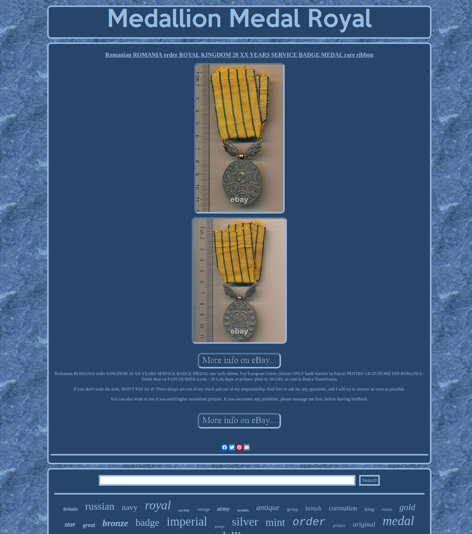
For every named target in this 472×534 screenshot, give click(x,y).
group (292, 509)
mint (275, 522)
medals (243, 510)
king (370, 509)
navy (130, 507)
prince (339, 525)
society (184, 510)
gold (407, 507)
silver (245, 521)
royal (158, 505)
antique (268, 507)
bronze (115, 523)
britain (70, 509)
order (309, 522)
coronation (343, 508)
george (220, 526)
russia (387, 509)
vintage (203, 509)
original (364, 524)
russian (99, 506)
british (313, 508)
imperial (187, 521)
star (70, 524)
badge (147, 522)
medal (398, 521)
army (223, 509)
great (89, 525)
